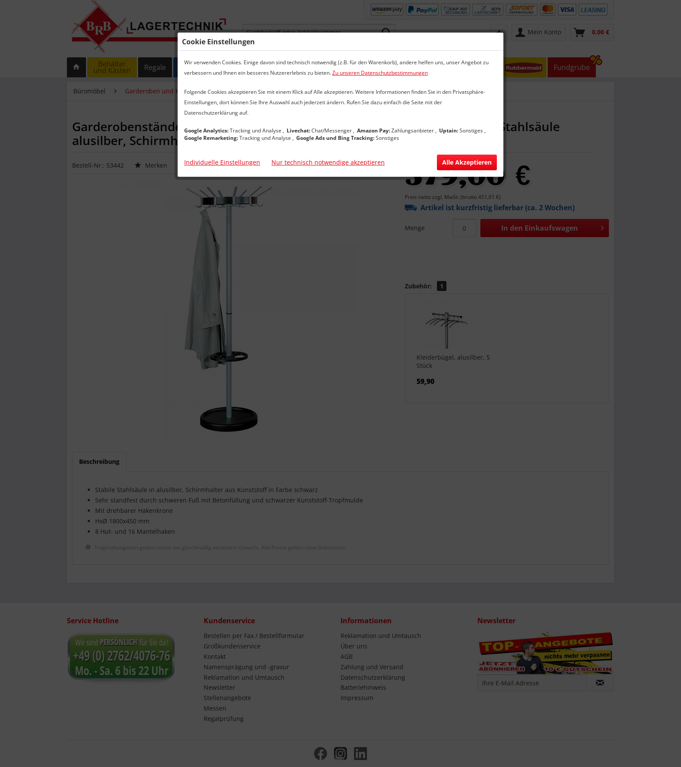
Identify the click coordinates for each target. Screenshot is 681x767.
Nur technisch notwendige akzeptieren (328, 162)
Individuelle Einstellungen (222, 162)
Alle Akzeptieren (467, 162)
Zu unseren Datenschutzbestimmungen (380, 72)
